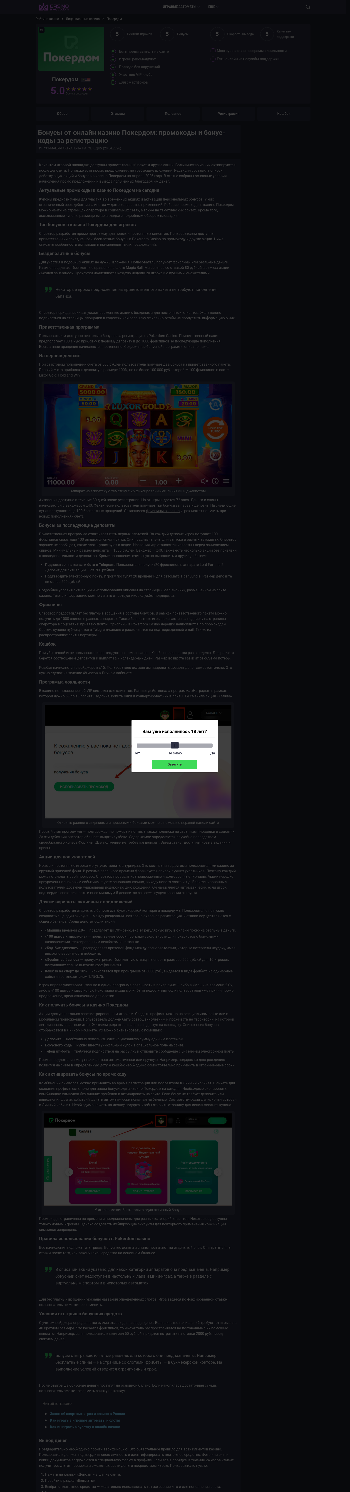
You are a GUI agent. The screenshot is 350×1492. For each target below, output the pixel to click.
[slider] (175, 745)
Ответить (175, 764)
